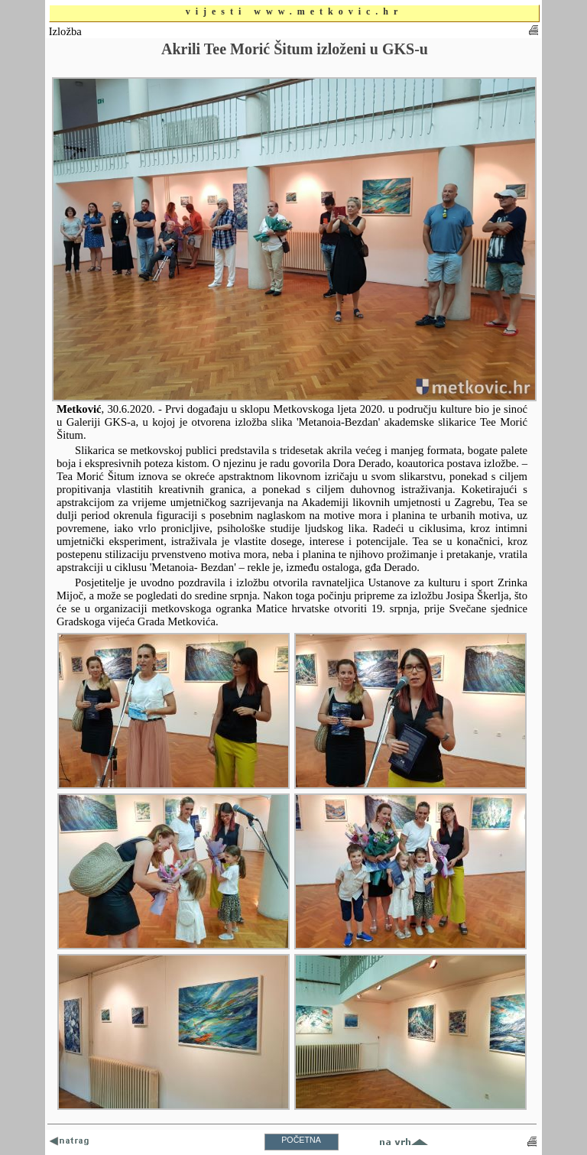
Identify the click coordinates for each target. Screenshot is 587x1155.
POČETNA (301, 1139)
